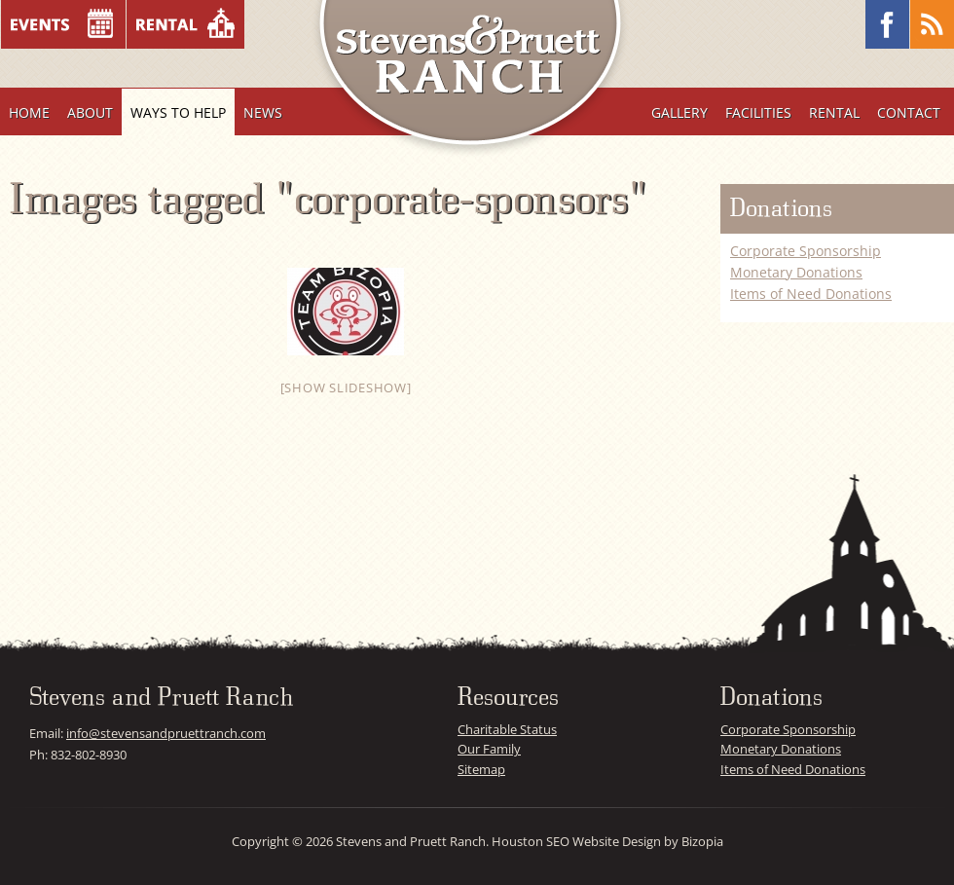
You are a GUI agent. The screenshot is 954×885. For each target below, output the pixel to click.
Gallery (679, 112)
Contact (908, 112)
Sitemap (481, 769)
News (262, 112)
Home (29, 112)
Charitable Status (507, 729)
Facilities (758, 112)
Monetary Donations (796, 272)
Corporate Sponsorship (805, 250)
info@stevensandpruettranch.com (166, 733)
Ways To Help (178, 112)
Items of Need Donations (811, 293)
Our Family (489, 748)
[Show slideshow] (346, 387)
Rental (834, 112)
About (90, 112)
